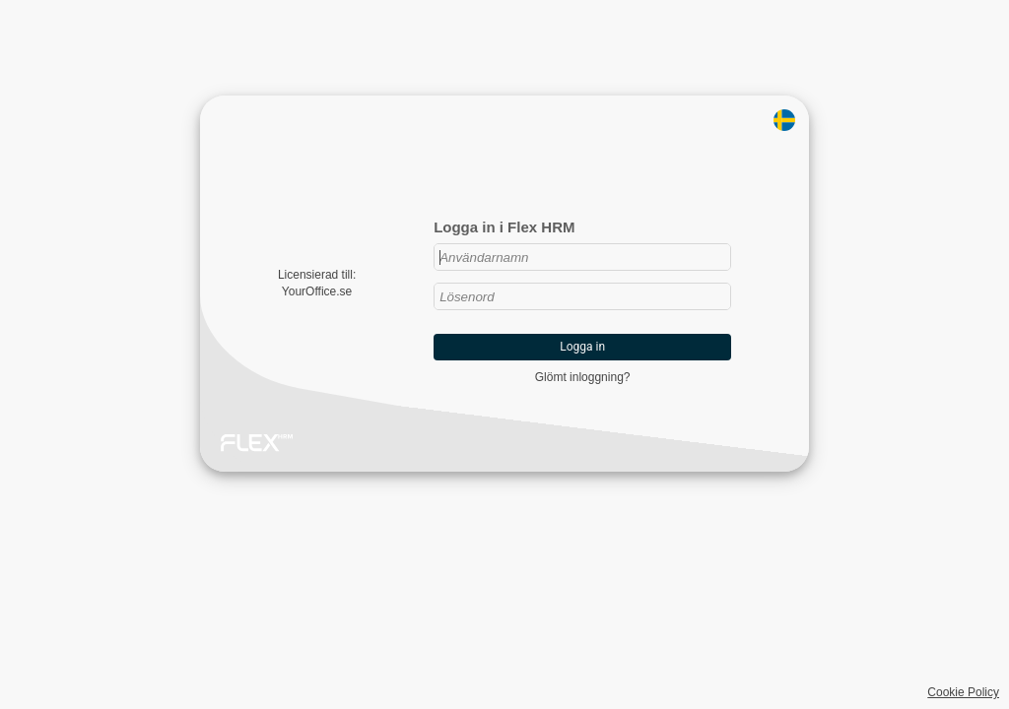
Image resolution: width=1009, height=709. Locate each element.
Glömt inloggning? (583, 377)
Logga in (582, 347)
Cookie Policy (963, 692)
